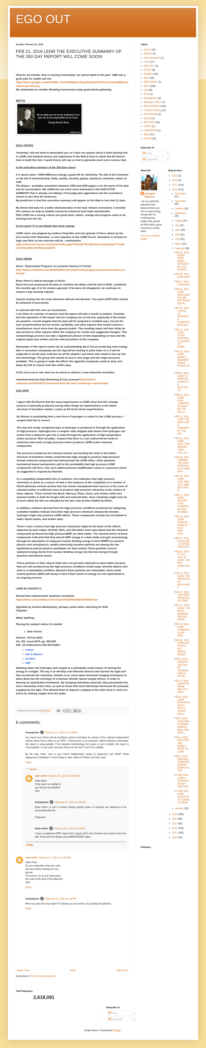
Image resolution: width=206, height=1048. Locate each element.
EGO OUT (43, 19)
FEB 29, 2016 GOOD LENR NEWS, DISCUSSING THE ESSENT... (181, 261)
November (180, 201)
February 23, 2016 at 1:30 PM (60, 898)
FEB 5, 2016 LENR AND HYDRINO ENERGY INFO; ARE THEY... (181, 725)
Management (150, 98)
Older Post (122, 970)
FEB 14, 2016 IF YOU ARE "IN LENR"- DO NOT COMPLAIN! (182, 560)
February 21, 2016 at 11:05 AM (61, 732)
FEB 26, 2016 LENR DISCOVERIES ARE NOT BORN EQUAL (182, 296)
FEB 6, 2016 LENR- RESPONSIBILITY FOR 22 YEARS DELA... (182, 705)
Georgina (148, 73)
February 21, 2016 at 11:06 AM (54, 857)
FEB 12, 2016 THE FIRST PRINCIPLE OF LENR (182, 596)
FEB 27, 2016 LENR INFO (182, 283)
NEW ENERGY (152, 106)
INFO (146, 86)
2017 (175, 184)
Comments (150, 159)
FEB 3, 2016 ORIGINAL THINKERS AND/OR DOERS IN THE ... (181, 763)
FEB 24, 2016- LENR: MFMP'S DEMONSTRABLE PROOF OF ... (182, 360)
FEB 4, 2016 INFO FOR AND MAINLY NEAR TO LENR (181, 744)
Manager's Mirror (152, 102)
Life (145, 90)
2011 (175, 832)
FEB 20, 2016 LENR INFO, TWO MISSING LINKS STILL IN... (182, 445)
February (180, 248)
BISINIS (148, 53)
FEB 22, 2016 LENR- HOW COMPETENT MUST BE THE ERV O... (181, 403)
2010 (175, 837)
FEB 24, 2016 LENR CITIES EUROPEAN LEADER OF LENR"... (181, 338)
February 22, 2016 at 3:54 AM (70, 802)
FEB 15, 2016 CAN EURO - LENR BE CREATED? (182, 542)
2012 (175, 828)
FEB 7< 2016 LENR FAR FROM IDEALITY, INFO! (181, 686)
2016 (175, 189)
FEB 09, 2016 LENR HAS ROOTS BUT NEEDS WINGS (181, 647)
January (179, 808)
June (178, 230)
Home (73, 970)
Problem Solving (152, 110)
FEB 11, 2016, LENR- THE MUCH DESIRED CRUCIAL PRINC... (182, 612)
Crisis (147, 61)
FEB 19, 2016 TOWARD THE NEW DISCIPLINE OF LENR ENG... (182, 464)
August (179, 220)
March (178, 243)
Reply (28, 762)
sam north (40, 775)
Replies (33, 769)
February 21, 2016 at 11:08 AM (64, 775)
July (177, 225)
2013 (175, 823)
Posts (147, 153)
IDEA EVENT (151, 82)
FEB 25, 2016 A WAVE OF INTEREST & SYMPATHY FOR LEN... (182, 316)
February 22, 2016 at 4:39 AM (69, 828)
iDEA (146, 78)
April (177, 239)
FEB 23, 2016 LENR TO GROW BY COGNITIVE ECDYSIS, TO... (181, 381)
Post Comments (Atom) (42, 976)
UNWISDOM (150, 130)
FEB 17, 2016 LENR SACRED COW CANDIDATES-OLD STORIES (181, 503)
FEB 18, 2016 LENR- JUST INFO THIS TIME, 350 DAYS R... (182, 483)
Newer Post (23, 970)
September (181, 213)
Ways (147, 134)
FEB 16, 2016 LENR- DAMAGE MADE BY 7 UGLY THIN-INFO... (182, 525)
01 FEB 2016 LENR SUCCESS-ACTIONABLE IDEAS (182, 797)
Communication (152, 57)
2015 (175, 814)
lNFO (146, 94)
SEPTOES (149, 122)
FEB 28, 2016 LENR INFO (182, 275)
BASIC (147, 49)
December (180, 193)
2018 (175, 180)
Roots (147, 118)
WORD (147, 138)
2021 (175, 175)
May (177, 234)
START (147, 126)
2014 (175, 818)
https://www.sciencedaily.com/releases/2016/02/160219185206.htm (57, 599)
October (179, 208)
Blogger (117, 1030)
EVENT (148, 69)
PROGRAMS (150, 114)
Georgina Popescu (150, 195)
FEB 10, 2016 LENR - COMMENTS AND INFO (182, 630)
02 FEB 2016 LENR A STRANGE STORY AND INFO (181, 781)
